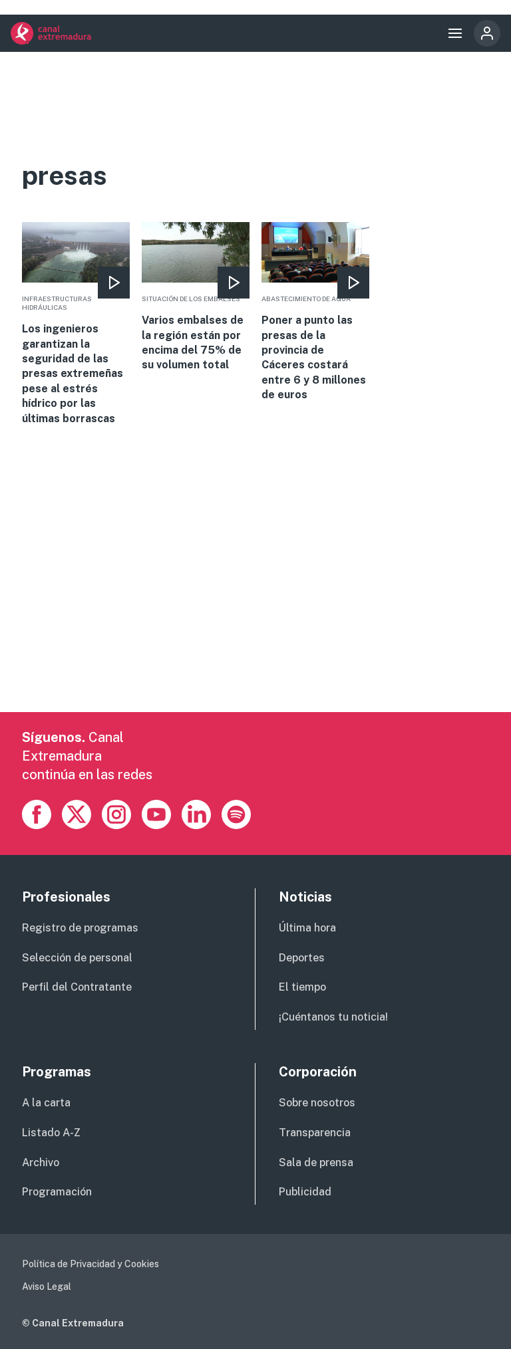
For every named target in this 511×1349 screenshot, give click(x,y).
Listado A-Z (51, 1132)
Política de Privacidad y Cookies (90, 1264)
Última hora (307, 927)
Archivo (40, 1162)
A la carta (46, 1102)
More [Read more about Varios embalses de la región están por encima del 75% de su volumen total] (196, 297)
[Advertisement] (255, 619)
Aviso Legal (46, 1286)
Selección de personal (77, 957)
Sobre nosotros (317, 1102)
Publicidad (305, 1191)
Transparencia (315, 1132)
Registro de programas (80, 927)
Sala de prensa (316, 1162)
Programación (57, 1191)
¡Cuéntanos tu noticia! (333, 1017)
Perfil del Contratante (77, 987)
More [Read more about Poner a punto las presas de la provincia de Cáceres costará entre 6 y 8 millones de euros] (315, 312)
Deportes (302, 957)
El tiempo (302, 987)
